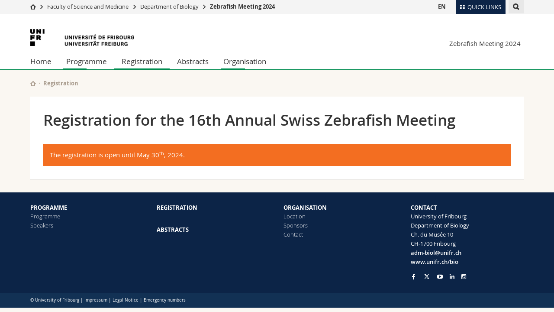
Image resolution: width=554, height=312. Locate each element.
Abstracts (193, 61)
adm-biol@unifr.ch (436, 253)
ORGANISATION (305, 207)
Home (41, 61)
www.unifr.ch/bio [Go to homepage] (434, 262)
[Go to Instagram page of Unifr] (463, 277)
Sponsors (295, 225)
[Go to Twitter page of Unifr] (426, 276)
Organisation (244, 61)
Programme (86, 61)
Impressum (95, 300)
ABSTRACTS (173, 230)
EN (442, 6)
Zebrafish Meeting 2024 (242, 6)
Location (294, 216)
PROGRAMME (48, 207)
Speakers (41, 225)
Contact (293, 234)
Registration (142, 61)
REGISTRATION (177, 207)
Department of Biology (169, 6)
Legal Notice (125, 300)
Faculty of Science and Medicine (88, 6)
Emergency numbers (165, 300)
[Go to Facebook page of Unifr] (413, 276)
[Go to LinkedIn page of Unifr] (452, 277)
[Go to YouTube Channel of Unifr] (440, 277)
